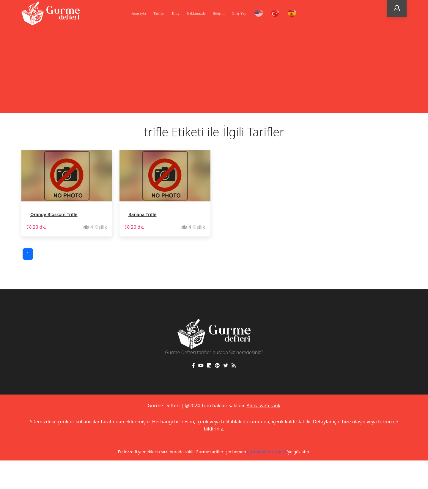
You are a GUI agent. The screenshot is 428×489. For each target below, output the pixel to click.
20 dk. (36, 227)
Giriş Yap (239, 13)
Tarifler (159, 13)
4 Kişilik (95, 227)
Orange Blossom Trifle (54, 214)
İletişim (219, 13)
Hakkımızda (196, 13)
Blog (175, 13)
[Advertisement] (214, 71)
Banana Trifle (142, 214)
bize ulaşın (353, 421)
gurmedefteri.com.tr (267, 452)
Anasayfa (138, 13)
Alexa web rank (263, 405)
